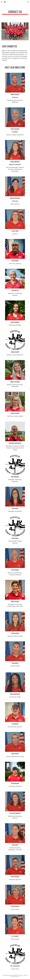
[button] (1, 2)
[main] (15, 12)
